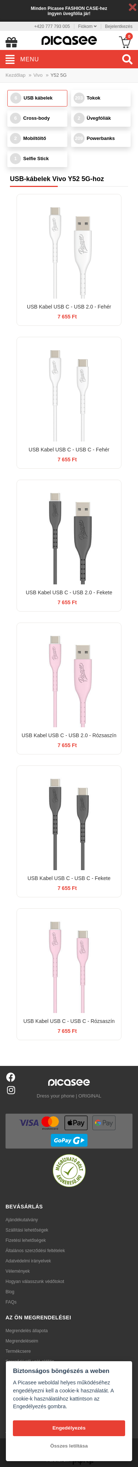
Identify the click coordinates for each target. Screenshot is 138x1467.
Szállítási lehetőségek (27, 1230)
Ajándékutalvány (22, 1219)
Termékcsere (18, 1351)
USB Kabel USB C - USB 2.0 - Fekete (69, 592)
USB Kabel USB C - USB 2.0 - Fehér (69, 307)
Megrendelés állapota (27, 1330)
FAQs (11, 1302)
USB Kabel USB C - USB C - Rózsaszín (68, 1021)
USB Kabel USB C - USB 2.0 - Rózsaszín (69, 735)
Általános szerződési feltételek (35, 1250)
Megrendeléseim (22, 1341)
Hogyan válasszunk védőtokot (35, 1281)
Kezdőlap (15, 75)
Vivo (38, 75)
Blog (10, 1291)
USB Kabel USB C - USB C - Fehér (69, 450)
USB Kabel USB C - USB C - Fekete (69, 878)
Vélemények (18, 1271)
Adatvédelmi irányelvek (28, 1261)
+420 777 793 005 (52, 26)
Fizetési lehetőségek (26, 1240)
